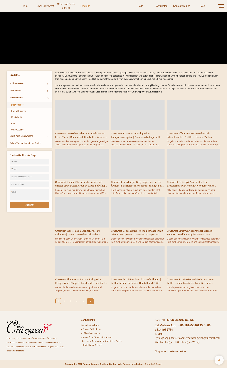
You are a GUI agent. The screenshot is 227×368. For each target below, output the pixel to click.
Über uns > (86, 341)
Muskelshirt (16, 117)
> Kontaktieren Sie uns (91, 345)
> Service (85, 329)
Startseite (85, 325)
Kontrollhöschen (18, 111)
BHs (13, 123)
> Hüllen (85, 333)
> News (84, 337)
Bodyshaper (130, 44)
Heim (93, 44)
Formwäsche (116, 44)
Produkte (103, 44)
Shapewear (94, 333)
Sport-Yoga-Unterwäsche (21, 136)
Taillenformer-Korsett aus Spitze (107, 341)
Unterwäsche (17, 129)
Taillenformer (96, 329)
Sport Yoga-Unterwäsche (100, 337)
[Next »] (90, 301)
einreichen (29, 205)
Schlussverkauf (17, 83)
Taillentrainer (16, 90)
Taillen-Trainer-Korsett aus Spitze (25, 143)
